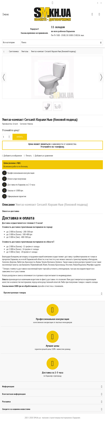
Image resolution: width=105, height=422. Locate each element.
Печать (28, 155)
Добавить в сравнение (44, 155)
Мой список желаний (97, 3)
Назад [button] (3, 77)
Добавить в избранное (13, 155)
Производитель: (7, 124)
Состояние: (23, 124)
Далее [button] (101, 77)
